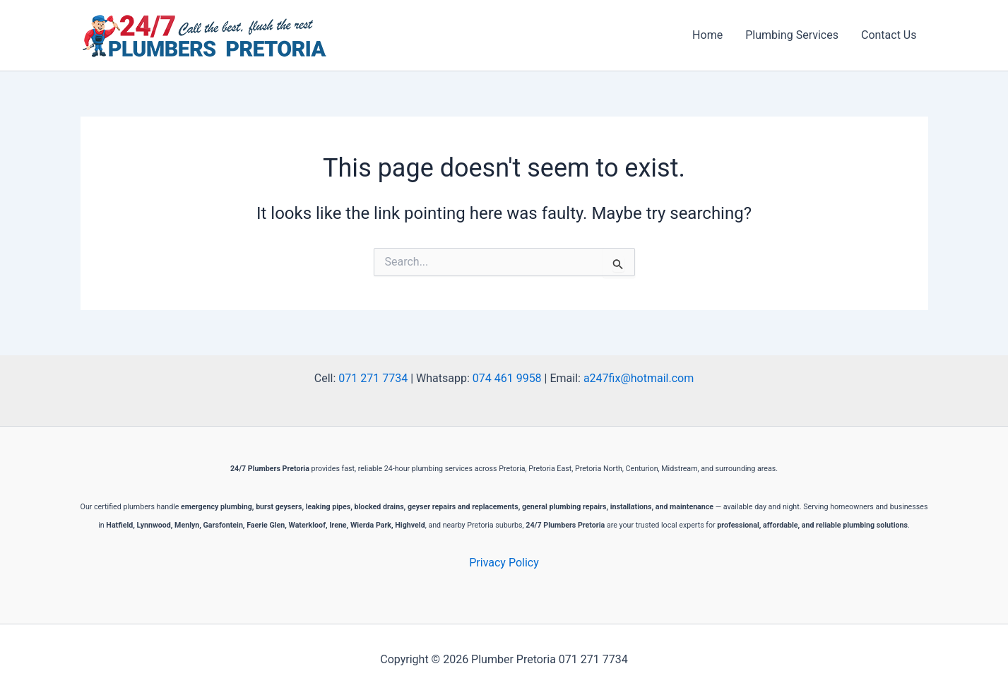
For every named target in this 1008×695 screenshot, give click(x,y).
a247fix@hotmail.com (638, 378)
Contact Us (889, 35)
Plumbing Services (791, 35)
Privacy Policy (504, 562)
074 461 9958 (507, 378)
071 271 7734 (373, 378)
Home (707, 35)
